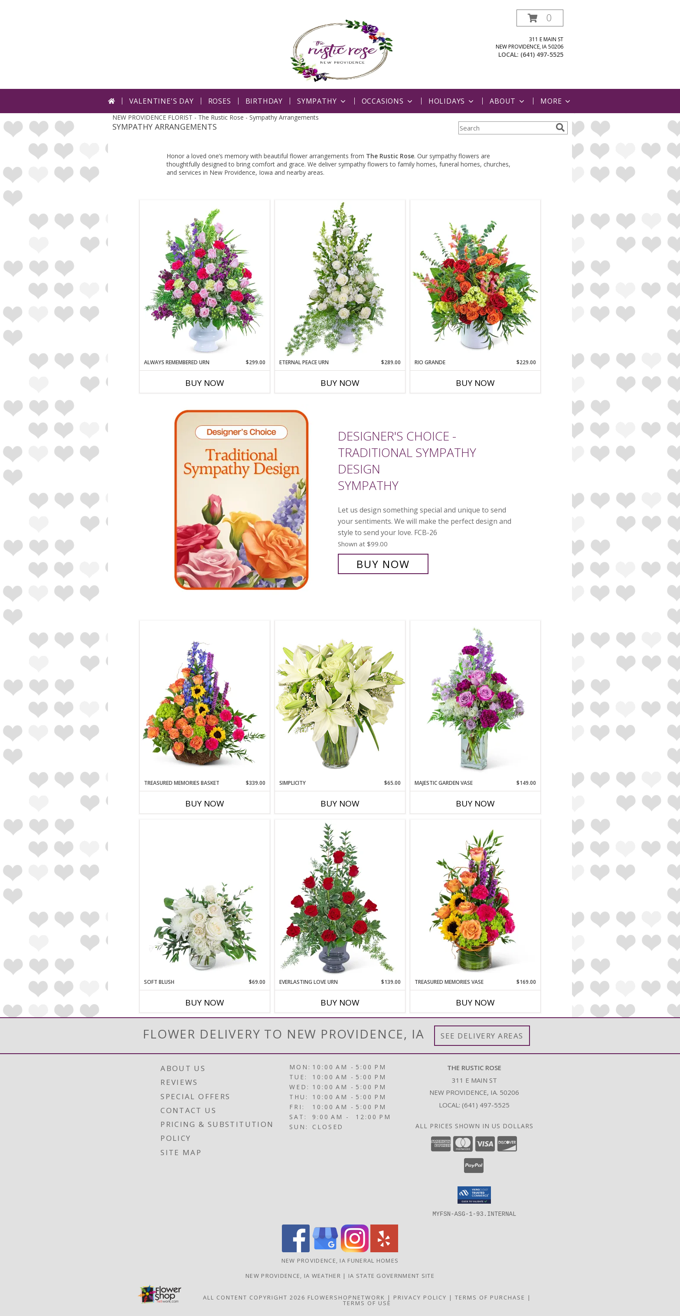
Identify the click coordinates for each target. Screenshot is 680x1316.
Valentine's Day (161, 101)
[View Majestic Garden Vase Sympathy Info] (475, 700)
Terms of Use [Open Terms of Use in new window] (367, 1302)
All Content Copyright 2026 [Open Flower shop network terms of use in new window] (254, 1297)
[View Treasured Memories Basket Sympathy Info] (205, 700)
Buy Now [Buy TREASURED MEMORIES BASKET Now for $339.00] (204, 803)
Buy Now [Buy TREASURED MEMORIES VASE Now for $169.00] (475, 1002)
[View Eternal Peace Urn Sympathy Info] (340, 279)
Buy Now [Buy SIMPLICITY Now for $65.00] (340, 803)
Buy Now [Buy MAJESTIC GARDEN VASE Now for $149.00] (475, 803)
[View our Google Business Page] (325, 1249)
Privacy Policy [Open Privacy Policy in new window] (420, 1297)
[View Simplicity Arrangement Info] (340, 699)
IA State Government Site (391, 1275)
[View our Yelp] (384, 1249)
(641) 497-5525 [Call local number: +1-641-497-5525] (541, 54)
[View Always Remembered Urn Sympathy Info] (205, 279)
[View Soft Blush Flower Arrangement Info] (205, 899)
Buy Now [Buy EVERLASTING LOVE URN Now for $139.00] (340, 1002)
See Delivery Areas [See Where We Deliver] (482, 1036)
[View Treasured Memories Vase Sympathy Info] (475, 899)
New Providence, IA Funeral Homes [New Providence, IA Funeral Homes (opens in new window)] (340, 1260)
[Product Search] (505, 128)
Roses (219, 101)
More (556, 101)
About (508, 101)
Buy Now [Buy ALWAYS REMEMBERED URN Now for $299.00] (204, 383)
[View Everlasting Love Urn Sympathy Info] (340, 899)
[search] (560, 127)
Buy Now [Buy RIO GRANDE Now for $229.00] (475, 383)
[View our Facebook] (296, 1249)
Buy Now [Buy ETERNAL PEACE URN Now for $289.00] (340, 383)
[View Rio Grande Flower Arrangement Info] (475, 279)
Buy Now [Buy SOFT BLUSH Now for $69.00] (204, 1002)
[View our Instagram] (355, 1249)
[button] (540, 18)
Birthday (264, 101)
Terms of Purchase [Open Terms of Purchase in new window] (490, 1297)
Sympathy (322, 101)
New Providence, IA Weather (293, 1275)
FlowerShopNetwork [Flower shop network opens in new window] (346, 1297)
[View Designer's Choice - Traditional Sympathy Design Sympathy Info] (248, 500)
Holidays (451, 101)
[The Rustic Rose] (340, 49)
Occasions (388, 101)
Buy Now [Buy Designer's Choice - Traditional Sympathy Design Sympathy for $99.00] (383, 564)
